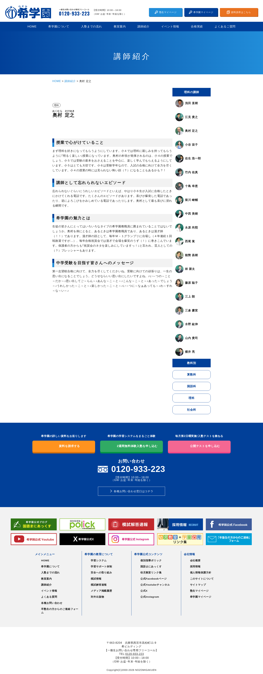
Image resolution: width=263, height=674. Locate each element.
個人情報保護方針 (200, 572)
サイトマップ (198, 584)
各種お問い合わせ (51, 603)
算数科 (191, 374)
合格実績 (197, 26)
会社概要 (195, 560)
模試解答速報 (99, 584)
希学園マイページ (201, 12)
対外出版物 (97, 596)
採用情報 (195, 566)
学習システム (99, 560)
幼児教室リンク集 (151, 572)
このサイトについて (202, 578)
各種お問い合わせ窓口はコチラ (133, 491)
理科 (192, 398)
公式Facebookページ (153, 578)
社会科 (191, 409)
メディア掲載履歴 (101, 590)
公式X (144, 590)
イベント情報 (170, 26)
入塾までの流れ (91, 26)
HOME (32, 26)
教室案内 (120, 26)
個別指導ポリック (151, 560)
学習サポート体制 (101, 566)
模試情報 (96, 578)
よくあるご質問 (225, 26)
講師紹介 (143, 26)
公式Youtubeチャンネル (155, 584)
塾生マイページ (166, 12)
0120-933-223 (134, 653)
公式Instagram (149, 596)
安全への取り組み (101, 572)
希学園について (58, 26)
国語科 (191, 386)
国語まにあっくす (151, 566)
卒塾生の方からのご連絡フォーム (59, 611)
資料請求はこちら (239, 12)
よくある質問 (49, 596)
